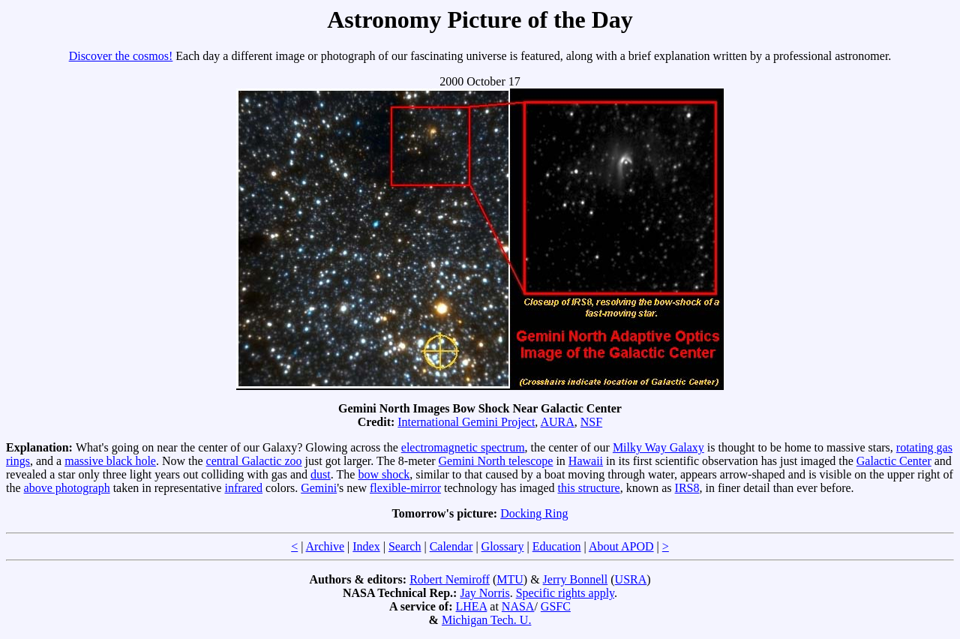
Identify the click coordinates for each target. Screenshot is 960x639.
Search (405, 546)
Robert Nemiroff (450, 579)
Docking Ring (534, 513)
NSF (591, 422)
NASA (518, 606)
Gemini (319, 488)
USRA (631, 579)
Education (556, 546)
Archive (325, 546)
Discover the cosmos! (121, 56)
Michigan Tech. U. (486, 620)
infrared (243, 488)
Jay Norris (484, 592)
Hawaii (585, 460)
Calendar (451, 546)
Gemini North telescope (496, 460)
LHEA (472, 606)
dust (320, 474)
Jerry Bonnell (575, 579)
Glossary (503, 546)
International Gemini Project (466, 422)
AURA (557, 422)
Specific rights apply (565, 592)
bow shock (384, 474)
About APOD (621, 546)
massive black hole (110, 460)
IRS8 (687, 488)
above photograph (67, 488)
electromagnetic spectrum (463, 447)
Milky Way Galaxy (658, 447)
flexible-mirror (405, 488)
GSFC (556, 606)
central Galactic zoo (254, 460)
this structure (589, 488)
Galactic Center (894, 460)
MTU (510, 579)
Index (366, 546)
